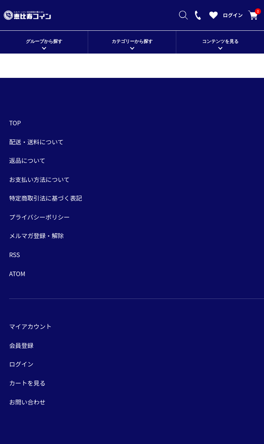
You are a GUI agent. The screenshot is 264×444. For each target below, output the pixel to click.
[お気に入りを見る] (213, 17)
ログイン (233, 15)
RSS (14, 254)
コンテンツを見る (220, 41)
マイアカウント (30, 326)
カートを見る (253, 15)
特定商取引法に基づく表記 (45, 197)
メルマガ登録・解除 (36, 235)
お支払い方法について (39, 179)
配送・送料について (36, 141)
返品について (27, 160)
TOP (15, 122)
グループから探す (44, 41)
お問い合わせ (27, 401)
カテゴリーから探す (132, 41)
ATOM (17, 273)
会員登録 (21, 345)
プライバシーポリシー (39, 216)
